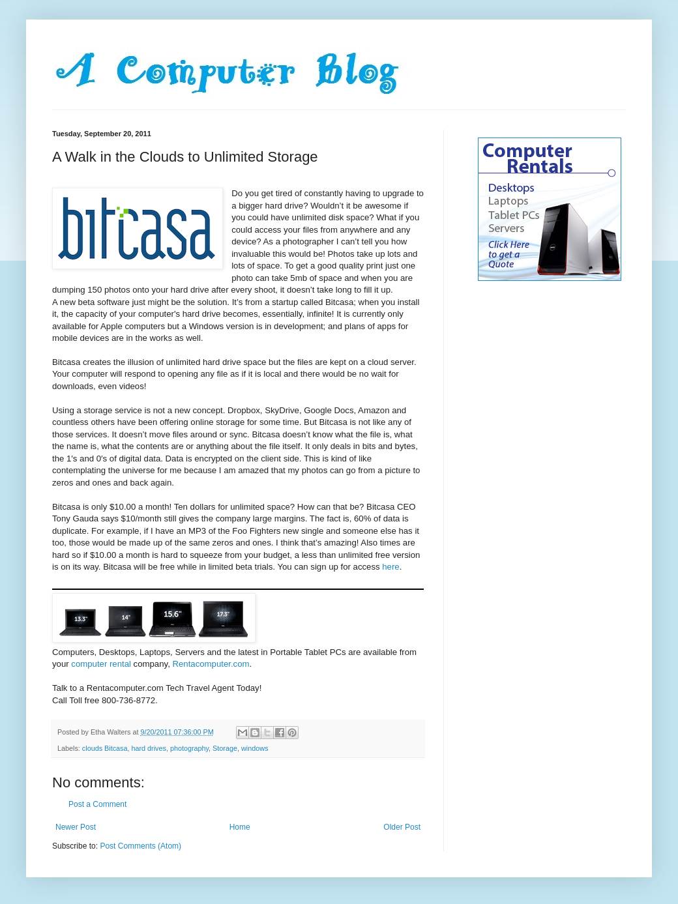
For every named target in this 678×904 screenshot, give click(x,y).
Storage (225, 748)
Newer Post (75, 827)
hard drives (148, 748)
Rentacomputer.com (210, 664)
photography (189, 748)
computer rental (101, 664)
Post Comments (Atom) (140, 846)
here (390, 567)
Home (239, 827)
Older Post (401, 827)
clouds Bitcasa (105, 748)
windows (254, 748)
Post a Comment (97, 804)
